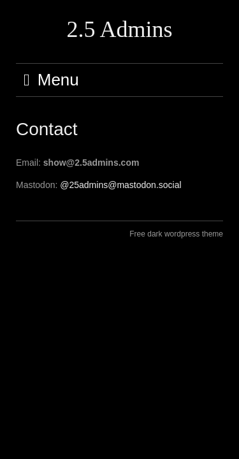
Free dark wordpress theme (176, 233)
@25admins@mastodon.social (120, 185)
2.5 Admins (119, 29)
